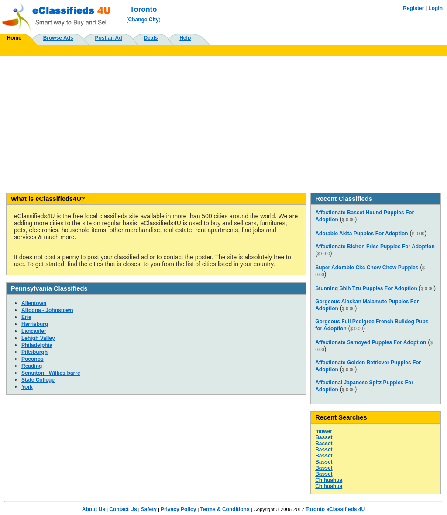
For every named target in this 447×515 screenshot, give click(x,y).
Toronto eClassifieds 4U (335, 509)
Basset (323, 437)
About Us (93, 509)
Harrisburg (34, 324)
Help (185, 38)
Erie (26, 317)
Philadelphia (36, 345)
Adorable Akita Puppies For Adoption (361, 233)
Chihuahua (328, 480)
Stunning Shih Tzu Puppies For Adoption (366, 288)
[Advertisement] (223, 121)
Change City (143, 20)
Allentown (33, 303)
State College (38, 380)
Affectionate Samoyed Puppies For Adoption (370, 342)
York (27, 387)
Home (14, 38)
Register (413, 8)
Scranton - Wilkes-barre (50, 373)
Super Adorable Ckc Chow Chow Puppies (366, 267)
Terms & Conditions (224, 509)
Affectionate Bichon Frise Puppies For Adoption (375, 247)
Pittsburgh (34, 352)
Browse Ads (58, 38)
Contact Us (123, 509)
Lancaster (33, 331)
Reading (31, 366)
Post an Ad (108, 38)
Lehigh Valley (38, 338)
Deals (151, 38)
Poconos (32, 359)
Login (435, 8)
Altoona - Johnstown (47, 310)
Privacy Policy (178, 509)
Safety (149, 509)
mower (323, 431)
